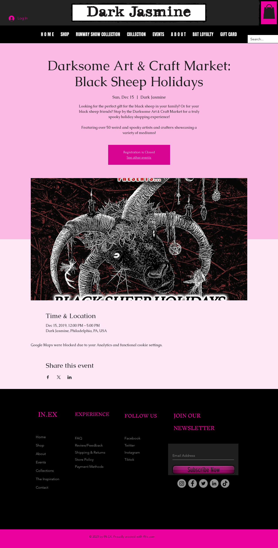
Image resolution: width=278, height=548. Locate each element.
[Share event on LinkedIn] (69, 377)
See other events (139, 157)
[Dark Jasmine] (139, 13)
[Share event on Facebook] (48, 377)
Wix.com (149, 536)
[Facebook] (192, 483)
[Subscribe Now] (204, 469)
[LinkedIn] (214, 483)
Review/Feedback (89, 445)
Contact (42, 487)
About (41, 454)
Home (41, 437)
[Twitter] (203, 483)
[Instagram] (181, 483)
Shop (40, 445)
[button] (269, 11)
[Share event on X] (59, 377)
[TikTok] (225, 483)
